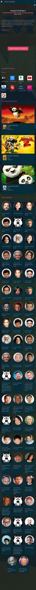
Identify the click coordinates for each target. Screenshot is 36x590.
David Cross (16, 246)
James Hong (27, 314)
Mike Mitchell (27, 487)
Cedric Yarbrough (17, 407)
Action (10, 12)
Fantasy (14, 12)
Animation (24, 12)
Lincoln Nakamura (17, 547)
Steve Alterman (16, 529)
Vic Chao (27, 407)
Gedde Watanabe (17, 465)
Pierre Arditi (4, 365)
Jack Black (4, 213)
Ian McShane (16, 314)
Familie (19, 12)
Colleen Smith (5, 508)
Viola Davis (15, 297)
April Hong (15, 427)
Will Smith (27, 547)
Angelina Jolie (28, 213)
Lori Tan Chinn (16, 365)
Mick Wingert (28, 447)
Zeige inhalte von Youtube (18, 49)
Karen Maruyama (28, 465)
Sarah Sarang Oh (17, 508)
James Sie (4, 407)
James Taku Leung (6, 529)
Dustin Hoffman (28, 229)
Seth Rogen (15, 229)
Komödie (5, 12)
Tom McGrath (5, 487)
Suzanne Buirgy (28, 427)
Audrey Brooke (5, 383)
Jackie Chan (4, 229)
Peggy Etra (4, 465)
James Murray (28, 383)
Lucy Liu (3, 246)
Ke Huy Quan (5, 297)
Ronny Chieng (28, 365)
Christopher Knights (29, 529)
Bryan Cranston (5, 314)
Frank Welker (22, 568)
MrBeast (15, 383)
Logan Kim (4, 447)
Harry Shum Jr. (5, 547)
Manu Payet (27, 347)
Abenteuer (30, 12)
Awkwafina (15, 213)
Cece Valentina (5, 427)
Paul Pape (27, 508)
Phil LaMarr (15, 487)
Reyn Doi (15, 447)
